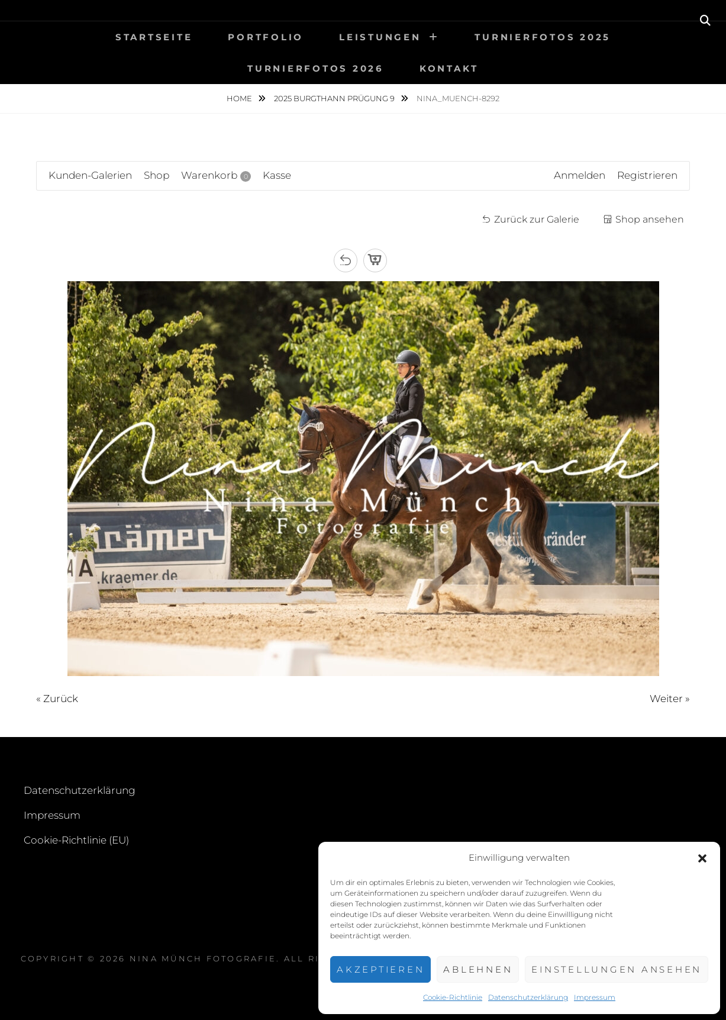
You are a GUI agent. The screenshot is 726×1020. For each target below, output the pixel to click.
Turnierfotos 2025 (543, 37)
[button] (702, 858)
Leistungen (380, 37)
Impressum (594, 997)
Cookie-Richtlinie (452, 997)
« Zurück (57, 698)
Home (240, 98)
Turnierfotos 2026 (315, 68)
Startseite (154, 37)
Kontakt (449, 68)
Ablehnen (477, 969)
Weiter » (670, 698)
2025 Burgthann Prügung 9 (335, 98)
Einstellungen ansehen (616, 969)
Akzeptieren (380, 969)
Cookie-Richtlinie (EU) (76, 840)
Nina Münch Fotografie (203, 958)
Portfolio (266, 37)
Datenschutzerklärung (528, 997)
